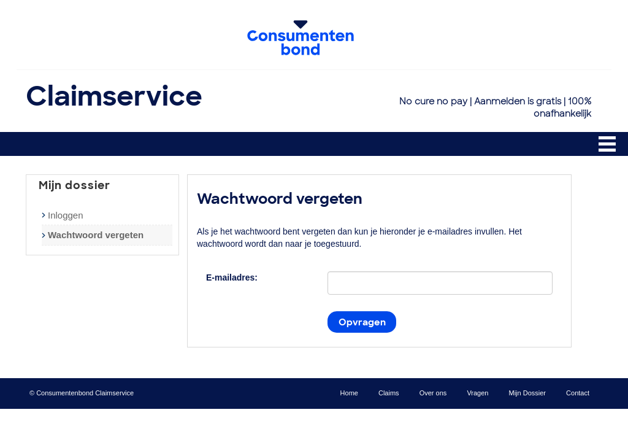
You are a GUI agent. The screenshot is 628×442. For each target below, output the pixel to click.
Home (349, 393)
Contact (577, 393)
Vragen (477, 393)
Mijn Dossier (527, 393)
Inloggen (65, 215)
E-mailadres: (232, 277)
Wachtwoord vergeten (96, 235)
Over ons (433, 393)
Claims (388, 393)
